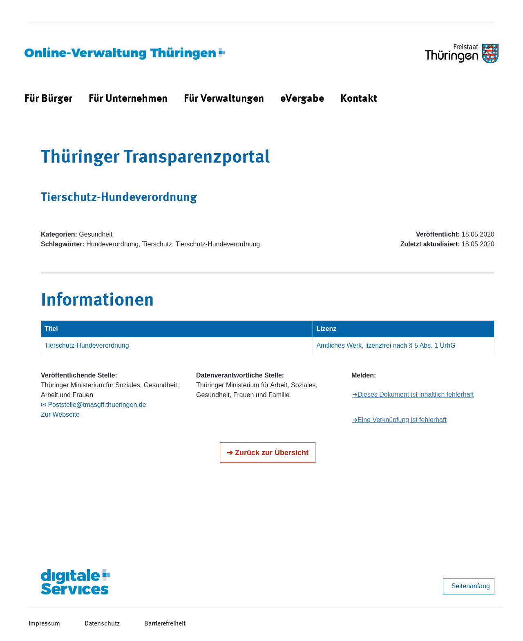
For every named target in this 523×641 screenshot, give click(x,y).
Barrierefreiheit (165, 624)
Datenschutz (102, 624)
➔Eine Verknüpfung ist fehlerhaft (399, 419)
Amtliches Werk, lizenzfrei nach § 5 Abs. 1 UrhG (385, 345)
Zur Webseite (60, 414)
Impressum (44, 624)
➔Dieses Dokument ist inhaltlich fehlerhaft (413, 394)
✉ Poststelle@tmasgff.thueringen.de (93, 404)
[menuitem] (48, 99)
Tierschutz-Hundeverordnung (87, 345)
